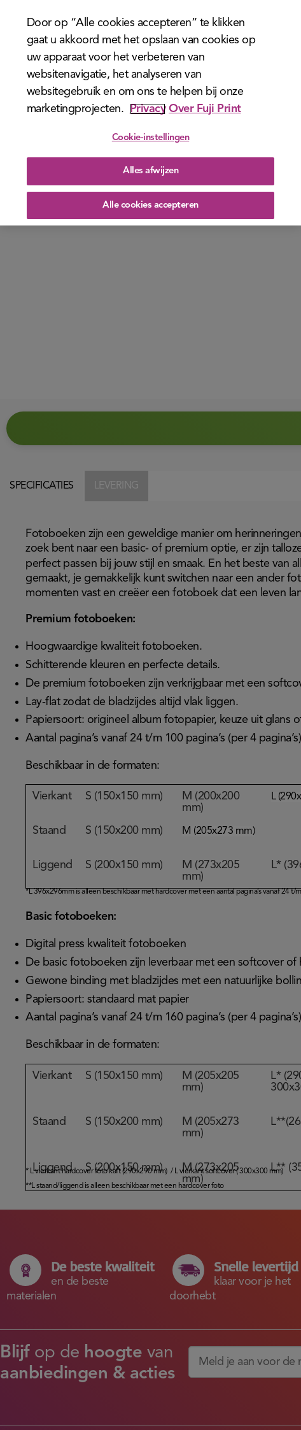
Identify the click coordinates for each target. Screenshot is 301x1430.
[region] (150, 112)
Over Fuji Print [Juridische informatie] (205, 109)
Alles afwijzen (150, 171)
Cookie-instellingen (151, 138)
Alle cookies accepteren (150, 205)
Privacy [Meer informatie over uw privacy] (148, 109)
